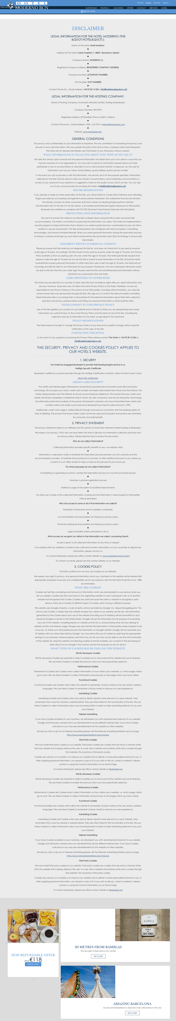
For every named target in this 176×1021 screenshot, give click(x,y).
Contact (141, 18)
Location (118, 18)
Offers (130, 18)
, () (72, 993)
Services (153, 18)
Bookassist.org (115, 769)
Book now (31, 964)
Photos (105, 18)
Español (140, 12)
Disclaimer (74, 1008)
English (148, 12)
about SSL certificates (88, 378)
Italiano (166, 12)
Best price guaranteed (87, 1008)
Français (157, 12)
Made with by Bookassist (88, 1017)
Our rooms (91, 18)
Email (119, 993)
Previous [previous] (4, 944)
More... (164, 18)
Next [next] (58, 944)
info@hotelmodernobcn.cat (114, 89)
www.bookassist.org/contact (116, 556)
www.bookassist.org (92, 132)
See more (88, 924)
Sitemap (66, 1008)
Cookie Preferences (105, 1008)
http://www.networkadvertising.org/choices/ (88, 735)
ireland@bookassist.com (113, 124)
